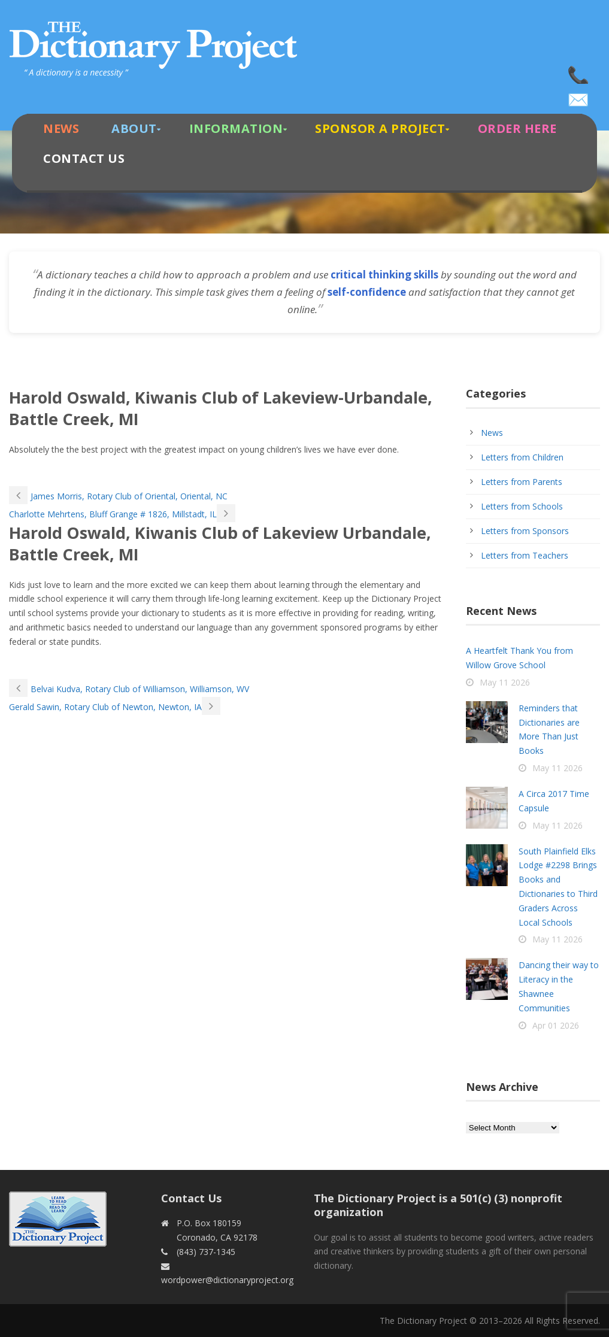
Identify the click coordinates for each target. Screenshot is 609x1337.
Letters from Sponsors (525, 530)
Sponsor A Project (380, 128)
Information (236, 128)
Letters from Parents (521, 481)
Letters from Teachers (524, 555)
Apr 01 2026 (555, 1025)
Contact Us (84, 158)
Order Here (517, 128)
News (61, 128)
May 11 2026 (505, 682)
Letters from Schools (522, 506)
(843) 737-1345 (579, 72)
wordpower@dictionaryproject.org (579, 96)
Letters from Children (522, 457)
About (134, 128)
